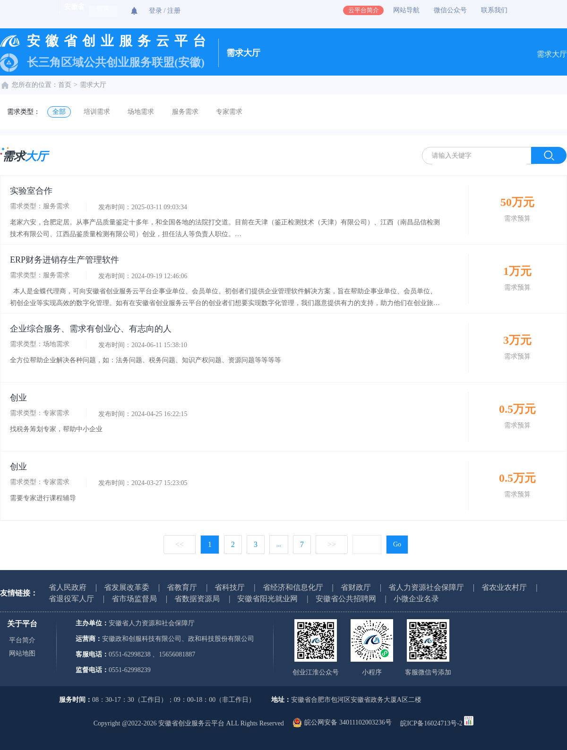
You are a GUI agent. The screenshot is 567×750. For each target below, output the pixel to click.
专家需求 (229, 111)
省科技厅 (230, 587)
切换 (103, 9)
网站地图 (22, 653)
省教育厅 (182, 587)
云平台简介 (363, 10)
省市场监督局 (134, 599)
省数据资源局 (197, 599)
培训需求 (97, 111)
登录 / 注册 (164, 11)
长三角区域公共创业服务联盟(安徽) (116, 62)
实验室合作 (31, 191)
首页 (64, 84)
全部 (59, 111)
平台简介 (22, 640)
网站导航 (406, 10)
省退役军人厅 (71, 599)
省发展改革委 (126, 587)
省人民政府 (67, 587)
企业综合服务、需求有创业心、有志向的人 (91, 328)
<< (179, 544)
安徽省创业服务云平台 (119, 41)
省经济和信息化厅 (293, 587)
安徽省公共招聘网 (346, 599)
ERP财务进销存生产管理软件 (64, 259)
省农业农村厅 (504, 587)
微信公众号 (450, 10)
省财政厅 (356, 587)
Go (397, 544)
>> (331, 544)
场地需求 (141, 111)
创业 (18, 397)
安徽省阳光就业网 (267, 599)
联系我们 (494, 10)
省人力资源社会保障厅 (426, 587)
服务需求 (185, 111)
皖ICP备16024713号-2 (431, 723)
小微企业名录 (416, 599)
